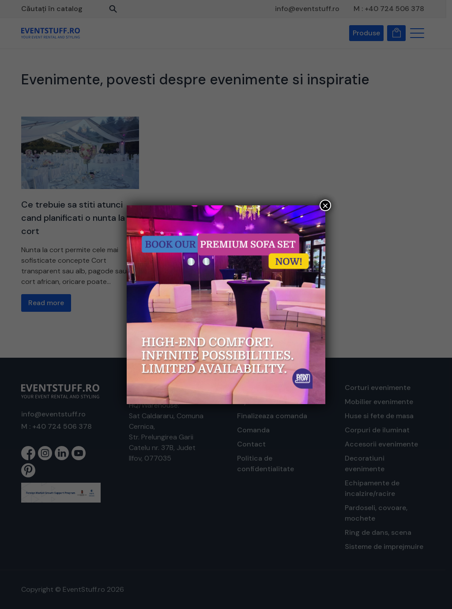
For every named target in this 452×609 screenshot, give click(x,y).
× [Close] (325, 205)
